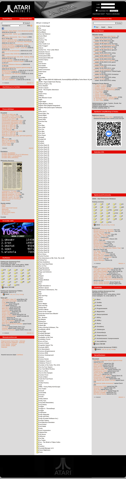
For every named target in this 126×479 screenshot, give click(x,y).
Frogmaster (41, 412)
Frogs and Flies (42, 416)
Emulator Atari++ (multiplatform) (12, 156)
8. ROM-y (97, 320)
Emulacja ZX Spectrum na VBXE (12, 131)
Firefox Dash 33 (42, 208)
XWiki (3, 206)
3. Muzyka (97, 305)
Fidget (39, 91)
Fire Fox (40, 129)
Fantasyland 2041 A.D (44, 58)
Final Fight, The (42, 113)
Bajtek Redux (6, 200)
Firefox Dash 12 (42, 167)
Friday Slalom (42, 398)
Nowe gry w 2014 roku (9, 142)
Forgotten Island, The (44, 345)
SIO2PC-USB (98, 365)
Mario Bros (5, 308)
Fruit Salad (41, 426)
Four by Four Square (44, 367)
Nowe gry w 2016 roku (9, 132)
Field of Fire (41, 93)
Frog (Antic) (41, 404)
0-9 (3, 270)
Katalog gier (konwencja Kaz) (10, 261)
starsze (31, 148)
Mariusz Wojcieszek (100, 242)
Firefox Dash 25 (42, 192)
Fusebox (40, 446)
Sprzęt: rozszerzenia (100, 274)
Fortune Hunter (42, 359)
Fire (38, 123)
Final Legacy (41, 117)
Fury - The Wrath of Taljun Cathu (48, 442)
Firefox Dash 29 (42, 200)
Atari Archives (6, 211)
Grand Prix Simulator (8, 330)
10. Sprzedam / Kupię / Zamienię (104, 98)
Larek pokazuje (6, 129)
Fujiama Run (41, 432)
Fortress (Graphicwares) (45, 351)
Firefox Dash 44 (42, 230)
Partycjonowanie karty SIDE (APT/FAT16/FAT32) (17, 136)
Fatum (39, 73)
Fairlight (40, 42)
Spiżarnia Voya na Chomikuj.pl (11, 198)
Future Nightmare (43, 450)
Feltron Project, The (44, 84)
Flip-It (39, 297)
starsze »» (30, 83)
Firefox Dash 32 (42, 206)
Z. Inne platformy (100, 341)
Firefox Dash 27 (42, 196)
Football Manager (43, 333)
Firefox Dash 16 (42, 175)
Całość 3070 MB (8, 287)
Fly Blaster (41, 319)
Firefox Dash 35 (42, 212)
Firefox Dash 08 (42, 159)
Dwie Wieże (5, 322)
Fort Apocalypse (43, 349)
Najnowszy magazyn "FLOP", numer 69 (14, 47)
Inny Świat (5, 327)
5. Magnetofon (99, 311)
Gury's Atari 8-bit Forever (9, 208)
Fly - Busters (41, 317)
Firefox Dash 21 (42, 185)
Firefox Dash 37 (42, 216)
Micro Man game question (102, 54)
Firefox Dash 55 (42, 252)
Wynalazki (95, 359)
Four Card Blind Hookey (45, 369)
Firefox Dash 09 (42, 161)
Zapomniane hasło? (99, 14)
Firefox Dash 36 (42, 214)
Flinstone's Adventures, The (46, 289)
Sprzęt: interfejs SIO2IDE (101, 282)
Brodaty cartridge (7, 60)
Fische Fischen (42, 256)
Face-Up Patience (43, 34)
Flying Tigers (41, 323)
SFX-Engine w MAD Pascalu (11, 116)
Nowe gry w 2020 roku (9, 125)
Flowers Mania (42, 309)
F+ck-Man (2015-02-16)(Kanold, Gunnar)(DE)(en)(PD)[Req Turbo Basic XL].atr (65, 79)
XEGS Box (97, 389)
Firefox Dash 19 (42, 181)
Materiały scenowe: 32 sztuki (11, 192)
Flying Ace (41, 321)
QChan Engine (6, 145)
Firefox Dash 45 (42, 232)
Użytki (103, 27)
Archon (4, 319)
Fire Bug (40, 125)
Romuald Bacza (98, 243)
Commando (5, 307)
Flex (38, 284)
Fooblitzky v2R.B (43, 329)
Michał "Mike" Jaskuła (100, 236)
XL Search (5, 214)
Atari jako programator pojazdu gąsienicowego (16, 67)
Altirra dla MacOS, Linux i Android (104, 60)
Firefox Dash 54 (42, 250)
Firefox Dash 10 (42, 163)
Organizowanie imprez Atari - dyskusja (13, 341)
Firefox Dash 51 (42, 244)
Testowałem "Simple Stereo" (102, 375)
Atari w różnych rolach (100, 391)
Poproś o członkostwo (113, 14)
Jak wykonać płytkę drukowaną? (104, 383)
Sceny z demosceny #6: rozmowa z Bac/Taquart (17, 41)
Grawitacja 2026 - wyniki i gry (11, 34)
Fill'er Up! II (41, 111)
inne (16, 285)
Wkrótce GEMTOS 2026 (9, 40)
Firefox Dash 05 (42, 153)
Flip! (39, 293)
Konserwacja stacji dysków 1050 (12, 122)
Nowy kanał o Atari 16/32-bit (10, 53)
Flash (39, 282)
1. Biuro (96, 299)
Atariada (96, 63)
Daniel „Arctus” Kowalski (101, 239)
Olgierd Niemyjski (99, 260)
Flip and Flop (41, 295)
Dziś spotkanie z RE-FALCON (11, 73)
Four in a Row (42, 371)
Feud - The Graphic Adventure (47, 89)
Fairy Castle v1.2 (43, 44)
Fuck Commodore (43, 430)
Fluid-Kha (40, 315)
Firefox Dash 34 (42, 210)
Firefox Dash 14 (42, 171)
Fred (39, 385)
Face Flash (41, 30)
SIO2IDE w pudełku (100, 392)
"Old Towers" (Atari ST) (9, 299)
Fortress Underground (45, 355)
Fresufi (39, 396)
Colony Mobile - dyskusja (9, 344)
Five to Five (41, 266)
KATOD (96, 240)
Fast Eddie (41, 65)
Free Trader (41, 388)
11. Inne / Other (98, 100)
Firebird (40, 141)
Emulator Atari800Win (8, 153)
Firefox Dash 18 (42, 179)
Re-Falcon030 (6, 72)
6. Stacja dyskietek (100, 314)
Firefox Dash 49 (42, 240)
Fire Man (40, 131)
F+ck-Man (40, 77)
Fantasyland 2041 (43, 56)
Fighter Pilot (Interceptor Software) (49, 107)
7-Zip (17, 294)
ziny (108, 222)
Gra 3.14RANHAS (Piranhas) (103, 57)
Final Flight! (41, 115)
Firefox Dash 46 (42, 234)
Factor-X (40, 38)
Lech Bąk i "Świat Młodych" (102, 234)
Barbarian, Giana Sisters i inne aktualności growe (17, 31)
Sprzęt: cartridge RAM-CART (102, 277)
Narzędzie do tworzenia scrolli (11, 117)
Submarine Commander (9, 301)
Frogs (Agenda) (42, 414)
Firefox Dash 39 (42, 220)
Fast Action (41, 63)
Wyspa (4, 317)
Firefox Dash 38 (42, 218)
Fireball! (40, 137)
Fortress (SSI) (42, 353)
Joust (3, 305)
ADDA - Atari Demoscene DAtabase (104, 198)
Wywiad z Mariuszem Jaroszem (103, 229)
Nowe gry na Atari (99, 76)
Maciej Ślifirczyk (98, 255)
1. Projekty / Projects (100, 85)
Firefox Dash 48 (42, 238)
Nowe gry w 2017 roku (9, 128)
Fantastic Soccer (43, 52)
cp (121, 204)
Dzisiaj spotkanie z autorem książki (13, 61)
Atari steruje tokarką (100, 394)
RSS (29, 25)
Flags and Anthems (44, 272)
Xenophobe (5, 310)
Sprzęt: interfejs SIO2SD (101, 283)
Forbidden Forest (43, 339)
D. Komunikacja (99, 332)
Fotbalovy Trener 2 (43, 361)
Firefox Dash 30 (42, 202)
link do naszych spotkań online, (103, 117)
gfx (122, 207)
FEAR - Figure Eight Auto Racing (48, 82)
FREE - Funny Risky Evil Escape (48, 386)
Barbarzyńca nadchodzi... (10, 70)
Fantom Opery (42, 59)
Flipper (39, 299)
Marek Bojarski (98, 258)
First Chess (41, 254)
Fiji (38, 109)
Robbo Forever (6, 311)
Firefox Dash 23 (42, 188)
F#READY (97, 237)
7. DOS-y (97, 317)
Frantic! (40, 381)
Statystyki (4, 347)
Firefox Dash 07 (42, 157)
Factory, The (41, 40)
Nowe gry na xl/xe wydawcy (102, 69)
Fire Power (41, 135)
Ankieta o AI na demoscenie (10, 50)
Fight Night (41, 101)
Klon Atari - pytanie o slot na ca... (104, 48)
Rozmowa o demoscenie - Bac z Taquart (14, 37)
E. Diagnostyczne (100, 335)
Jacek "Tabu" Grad (99, 252)
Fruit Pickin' (41, 424)
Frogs (3, 302)
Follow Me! (41, 325)
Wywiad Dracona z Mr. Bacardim (104, 231)
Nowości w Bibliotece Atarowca (11, 64)
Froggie (40, 410)
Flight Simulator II (43, 285)
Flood (39, 301)
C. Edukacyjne (99, 329)
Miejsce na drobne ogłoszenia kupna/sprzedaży (108, 279)
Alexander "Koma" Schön (101, 254)
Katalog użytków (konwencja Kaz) (103, 291)
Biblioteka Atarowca (7, 160)
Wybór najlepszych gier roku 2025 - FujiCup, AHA (17, 57)
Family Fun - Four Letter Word (47, 50)
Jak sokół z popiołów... (9, 79)
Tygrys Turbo (98, 374)
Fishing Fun (41, 260)
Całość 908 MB (99, 344)
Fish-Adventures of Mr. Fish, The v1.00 (50, 258)
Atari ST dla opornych (8, 140)
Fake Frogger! (42, 46)
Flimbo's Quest (42, 288)
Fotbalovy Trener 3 (43, 363)
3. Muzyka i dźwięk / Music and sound (105, 88)
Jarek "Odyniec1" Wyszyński (102, 257)
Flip (38, 291)
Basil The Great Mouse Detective (12, 323)
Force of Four (42, 341)
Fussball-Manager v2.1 (45, 448)
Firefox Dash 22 (42, 187)
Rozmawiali (96, 228)
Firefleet (40, 143)
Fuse (39, 444)
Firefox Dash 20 (42, 182)
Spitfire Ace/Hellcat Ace (9, 316)
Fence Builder (42, 85)
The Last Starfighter (8, 320)
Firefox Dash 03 (42, 149)
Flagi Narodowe (42, 268)
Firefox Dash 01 (42, 145)
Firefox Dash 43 (42, 228)
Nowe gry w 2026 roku (9, 114)
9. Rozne (97, 323)
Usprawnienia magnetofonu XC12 (12, 120)
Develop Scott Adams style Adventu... (105, 36)
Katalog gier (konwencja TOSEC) (11, 291)
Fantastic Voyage (43, 53)
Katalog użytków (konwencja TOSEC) (104, 347)
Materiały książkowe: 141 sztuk (11, 194)
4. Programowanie (100, 308)
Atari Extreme (6, 76)
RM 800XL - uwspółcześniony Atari (104, 45)
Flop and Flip (41, 305)
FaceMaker (41, 32)
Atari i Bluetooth (98, 363)
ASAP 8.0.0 (5, 78)
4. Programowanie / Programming (104, 89)
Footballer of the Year (44, 337)
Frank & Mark (42, 377)
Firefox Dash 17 (42, 177)
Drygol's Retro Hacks (8, 212)
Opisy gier (4, 298)
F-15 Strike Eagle (43, 26)
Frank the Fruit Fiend (44, 379)
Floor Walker (41, 303)
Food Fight (41, 331)
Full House (41, 434)
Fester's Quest (42, 88)
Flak (38, 274)
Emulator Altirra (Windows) (10, 157)
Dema (110, 27)
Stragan (94, 267)
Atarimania (5, 209)
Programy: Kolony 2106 (101, 273)
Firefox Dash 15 (42, 173)
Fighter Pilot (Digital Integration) (48, 105)
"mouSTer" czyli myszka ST (102, 270)
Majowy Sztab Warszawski (102, 39)
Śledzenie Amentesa (100, 245)
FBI (38, 75)
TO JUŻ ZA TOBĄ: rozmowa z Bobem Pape (107, 248)
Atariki (4, 205)
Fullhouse (40, 436)
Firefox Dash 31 (42, 204)
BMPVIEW (5, 139)
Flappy (39, 278)
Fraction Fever (42, 375)
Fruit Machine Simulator (45, 422)
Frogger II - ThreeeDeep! (45, 408)
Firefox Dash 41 (42, 224)
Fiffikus (40, 95)
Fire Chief (40, 127)
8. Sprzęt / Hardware (100, 95)
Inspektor (5, 328)
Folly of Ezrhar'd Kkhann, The (47, 327)
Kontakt (3, 217)
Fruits (39, 428)
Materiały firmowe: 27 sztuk (10, 195)
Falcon (39, 48)
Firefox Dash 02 (42, 147)
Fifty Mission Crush (44, 97)
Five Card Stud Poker (44, 264)
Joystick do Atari (99, 372)
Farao (39, 61)
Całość (6, 294)
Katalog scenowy (98, 202)
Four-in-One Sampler (44, 373)
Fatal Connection (43, 69)
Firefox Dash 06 (42, 155)
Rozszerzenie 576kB (100, 386)
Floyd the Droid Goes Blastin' (47, 313)
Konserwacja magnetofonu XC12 (12, 123)
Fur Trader (41, 440)
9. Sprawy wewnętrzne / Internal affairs (106, 97)
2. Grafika (97, 302)
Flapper (40, 276)
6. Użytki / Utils (98, 92)
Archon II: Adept (7, 314)
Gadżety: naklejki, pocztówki (102, 276)
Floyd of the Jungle (44, 311)
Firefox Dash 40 (42, 222)
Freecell (40, 391)
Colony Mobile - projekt (8, 345)
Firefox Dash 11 (42, 165)
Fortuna (40, 357)
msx (115, 213)
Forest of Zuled (42, 343)
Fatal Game (41, 71)
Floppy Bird (41, 307)
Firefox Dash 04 (42, 151)
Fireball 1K (41, 139)
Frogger (40, 406)
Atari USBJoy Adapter (100, 271)
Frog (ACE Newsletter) (45, 402)
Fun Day (40, 438)
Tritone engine (6, 143)
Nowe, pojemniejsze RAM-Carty (103, 268)
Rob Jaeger (97, 251)
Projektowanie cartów (100, 371)
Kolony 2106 (6, 313)
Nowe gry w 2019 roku (9, 126)
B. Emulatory (98, 326)
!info (109, 210)
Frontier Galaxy (42, 420)
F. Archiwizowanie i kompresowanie (106, 338)
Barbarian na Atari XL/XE (101, 42)
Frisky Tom (41, 400)
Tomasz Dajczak (99, 233)
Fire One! (40, 133)
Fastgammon (41, 67)
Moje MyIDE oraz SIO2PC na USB (104, 380)
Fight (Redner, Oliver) (44, 103)
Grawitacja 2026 (99, 66)
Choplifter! (5, 304)
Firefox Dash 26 (42, 194)
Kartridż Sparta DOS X (9, 119)
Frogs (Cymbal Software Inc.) (47, 418)
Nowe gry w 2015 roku (9, 134)
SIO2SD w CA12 (99, 368)
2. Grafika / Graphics (100, 86)
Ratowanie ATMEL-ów (100, 369)
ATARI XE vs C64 (99, 79)
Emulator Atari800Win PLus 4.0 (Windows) (15, 154)
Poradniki (4, 113)
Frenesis (40, 394)
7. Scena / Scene (99, 94)
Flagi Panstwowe (43, 270)
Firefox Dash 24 (42, 190)
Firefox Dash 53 (42, 248)
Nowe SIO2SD (98, 366)
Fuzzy (39, 452)
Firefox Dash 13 (42, 169)
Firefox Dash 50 (42, 242)
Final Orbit (41, 119)
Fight (39, 99)
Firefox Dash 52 (42, 246)
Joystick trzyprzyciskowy (101, 378)
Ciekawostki (97, 73)
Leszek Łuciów (98, 246)
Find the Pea (41, 121)
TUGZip (21, 294)
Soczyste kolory (98, 388)
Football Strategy (43, 335)
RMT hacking (98, 51)
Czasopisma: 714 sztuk (9, 191)
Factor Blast (41, 36)
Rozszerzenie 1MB (99, 377)
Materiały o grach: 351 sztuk (10, 197)
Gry (97, 27)
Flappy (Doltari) (42, 280)
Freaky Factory (42, 383)
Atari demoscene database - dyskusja (12, 342)
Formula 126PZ (42, 347)
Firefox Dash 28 (42, 198)
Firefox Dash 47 (42, 236)
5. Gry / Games (98, 91)
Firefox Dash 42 (42, 226)
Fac (38, 28)
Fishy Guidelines (43, 262)
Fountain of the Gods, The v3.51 (48, 365)
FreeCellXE (41, 392)
